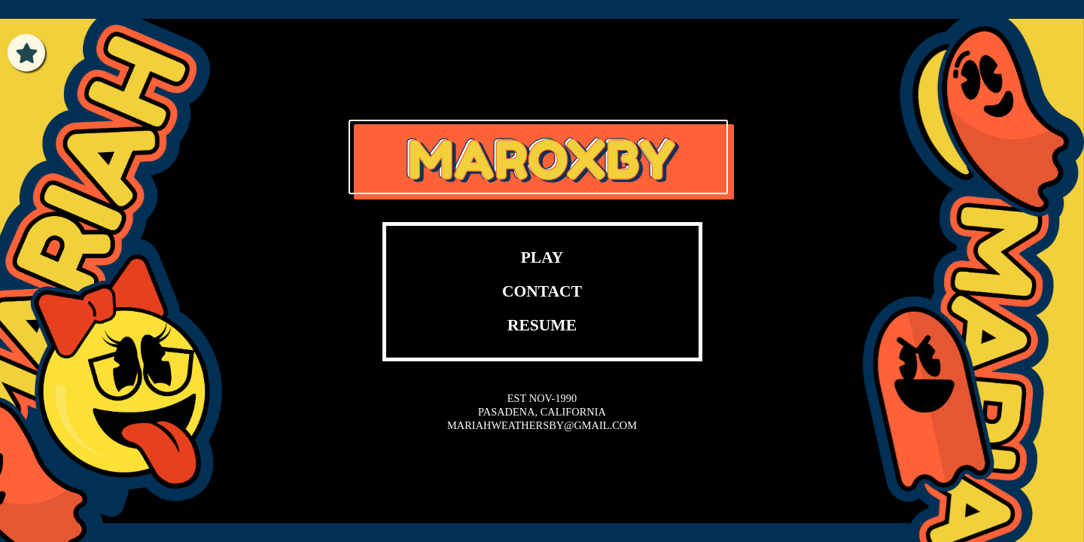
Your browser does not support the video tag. (542, 99)
